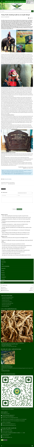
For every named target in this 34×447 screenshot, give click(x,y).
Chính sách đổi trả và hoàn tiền (7, 301)
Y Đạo (2, 264)
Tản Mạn (2, 270)
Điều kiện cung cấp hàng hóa (6, 304)
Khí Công (2, 259)
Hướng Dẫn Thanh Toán (5, 300)
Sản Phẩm (3, 279)
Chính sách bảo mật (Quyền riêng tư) (7, 297)
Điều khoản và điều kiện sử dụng (7, 298)
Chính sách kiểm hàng (5, 306)
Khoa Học (3, 272)
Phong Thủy (3, 268)
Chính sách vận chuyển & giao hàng (7, 303)
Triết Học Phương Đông (5, 266)
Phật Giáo (3, 274)
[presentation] (17, 205)
